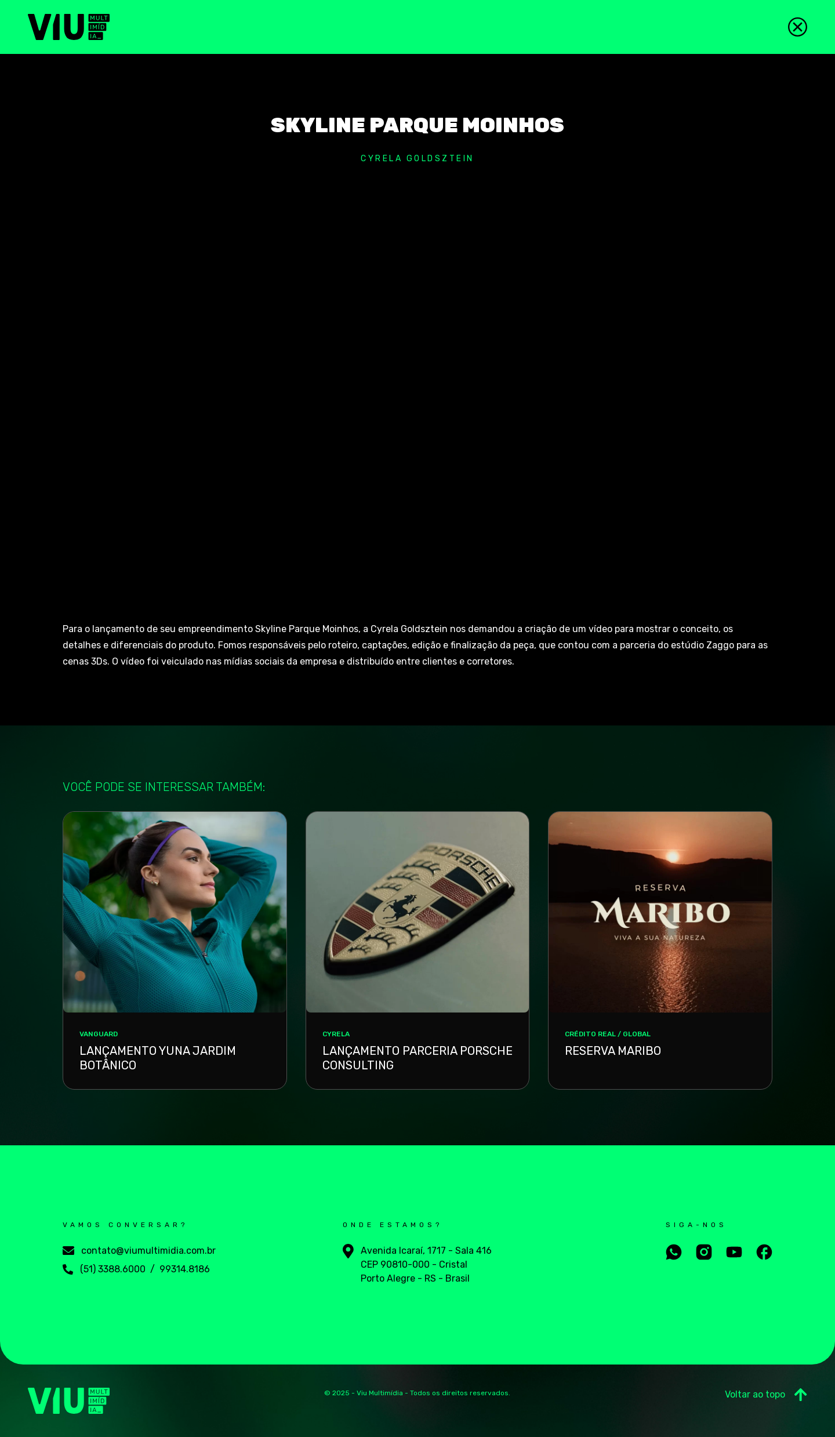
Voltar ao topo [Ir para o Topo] (766, 1394)
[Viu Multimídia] (69, 27)
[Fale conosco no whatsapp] (674, 1252)
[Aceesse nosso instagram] (704, 1252)
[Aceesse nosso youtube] (734, 1252)
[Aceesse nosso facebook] (764, 1252)
